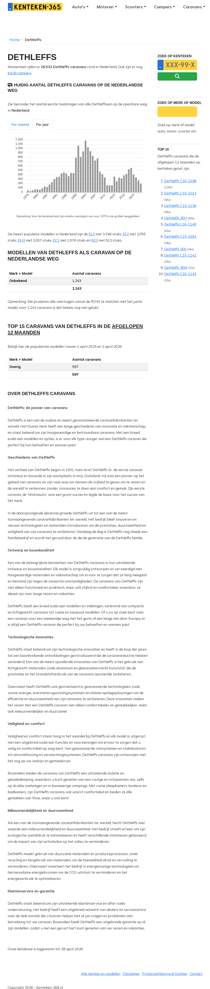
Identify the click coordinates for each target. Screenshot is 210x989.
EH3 (21, 240)
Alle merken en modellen (100, 974)
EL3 (92, 234)
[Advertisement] (105, 26)
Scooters (134, 6)
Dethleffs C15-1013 (180, 193)
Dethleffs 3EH (175, 218)
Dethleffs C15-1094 (180, 236)
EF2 (126, 234)
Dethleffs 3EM (175, 267)
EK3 (94, 240)
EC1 (56, 240)
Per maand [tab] (20, 124)
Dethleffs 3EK (175, 249)
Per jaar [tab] (42, 124)
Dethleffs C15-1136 (180, 205)
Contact (196, 974)
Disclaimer (131, 974)
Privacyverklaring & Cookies (164, 974)
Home (14, 39)
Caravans (192, 6)
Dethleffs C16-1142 (180, 274)
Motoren (105, 6)
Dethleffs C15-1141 (180, 255)
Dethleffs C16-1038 (180, 181)
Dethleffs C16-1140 (180, 224)
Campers (163, 6)
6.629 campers (19, 73)
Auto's (78, 6)
